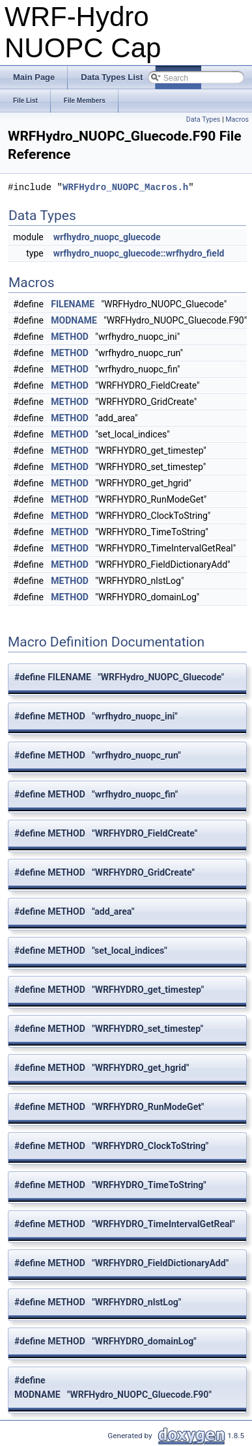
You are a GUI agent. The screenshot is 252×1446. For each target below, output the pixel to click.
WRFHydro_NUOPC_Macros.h (125, 187)
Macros (237, 119)
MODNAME (74, 320)
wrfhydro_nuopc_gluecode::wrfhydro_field (139, 253)
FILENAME (72, 304)
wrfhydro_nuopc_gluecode (107, 237)
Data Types (203, 119)
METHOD (70, 336)
